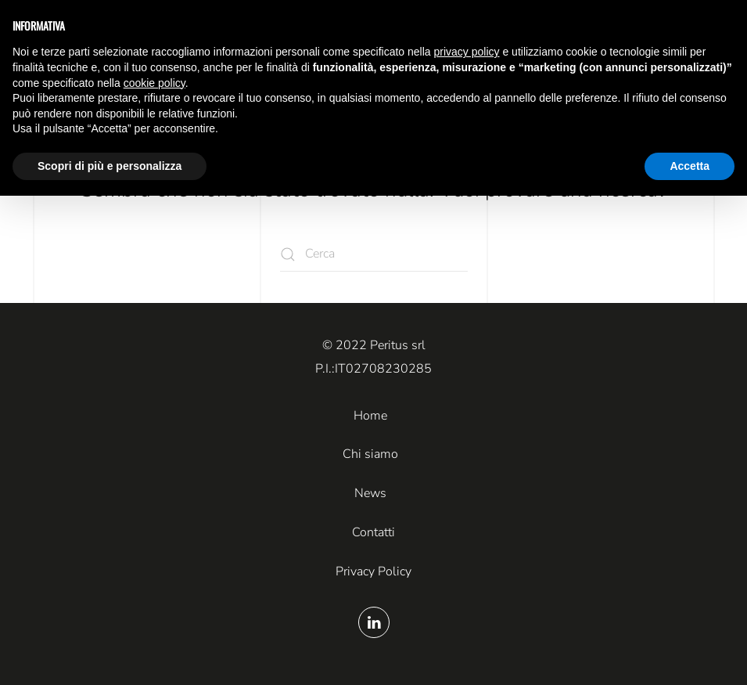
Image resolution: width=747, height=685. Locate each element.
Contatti (373, 532)
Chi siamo (370, 454)
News (370, 493)
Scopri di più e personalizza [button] (109, 166)
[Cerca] (374, 254)
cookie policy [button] (154, 83)
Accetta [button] (689, 166)
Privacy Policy (373, 571)
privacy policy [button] (467, 51)
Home (370, 415)
